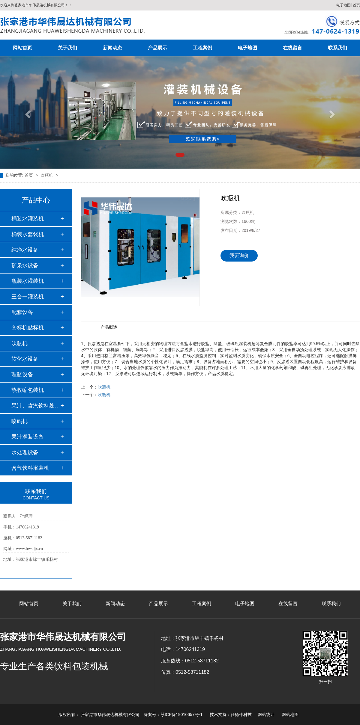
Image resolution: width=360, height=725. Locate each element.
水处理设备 (24, 452)
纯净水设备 (24, 250)
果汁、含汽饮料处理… (35, 406)
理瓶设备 (22, 374)
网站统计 (266, 714)
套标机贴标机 (27, 328)
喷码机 (19, 421)
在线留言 (292, 47)
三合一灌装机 (27, 297)
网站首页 (22, 47)
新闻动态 (112, 47)
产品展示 (157, 47)
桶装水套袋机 (27, 234)
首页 (356, 5)
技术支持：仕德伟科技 (231, 714)
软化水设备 (24, 359)
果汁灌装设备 (27, 437)
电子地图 (343, 5)
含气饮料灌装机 (30, 468)
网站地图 (290, 714)
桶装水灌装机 (27, 219)
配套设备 (22, 312)
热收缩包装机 (27, 390)
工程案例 (202, 47)
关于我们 (67, 47)
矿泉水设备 (24, 265)
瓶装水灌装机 (27, 281)
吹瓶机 (47, 175)
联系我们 (337, 47)
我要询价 (239, 255)
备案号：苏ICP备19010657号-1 (173, 714)
